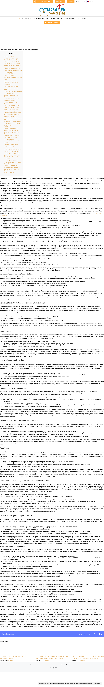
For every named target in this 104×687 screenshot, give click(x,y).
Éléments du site (72, 664)
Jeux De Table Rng (9, 172)
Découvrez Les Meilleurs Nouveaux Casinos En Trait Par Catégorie (12, 162)
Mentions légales (65, 664)
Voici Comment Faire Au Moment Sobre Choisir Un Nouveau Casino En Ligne (11, 128)
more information (89, 683)
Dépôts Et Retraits (9, 56)
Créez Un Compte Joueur (11, 109)
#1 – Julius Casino (9, 139)
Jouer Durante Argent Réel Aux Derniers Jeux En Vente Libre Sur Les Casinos (12, 123)
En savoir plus (97, 683)
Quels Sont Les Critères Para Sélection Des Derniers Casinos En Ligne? (12, 156)
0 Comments (10, 660)
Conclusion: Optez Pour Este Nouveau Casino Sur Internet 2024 (12, 88)
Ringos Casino (8, 72)
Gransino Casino (8, 84)
